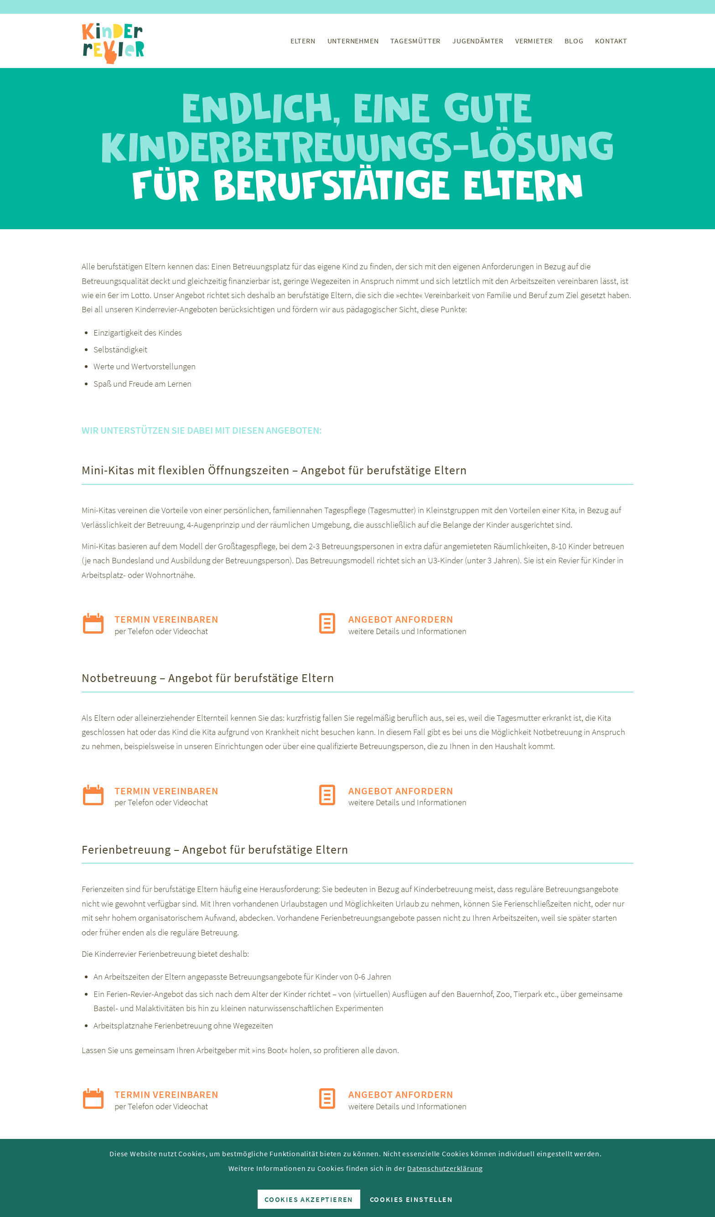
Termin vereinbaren (166, 619)
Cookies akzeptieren (308, 1199)
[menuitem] (303, 40)
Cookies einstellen (411, 1199)
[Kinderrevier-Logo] (113, 40)
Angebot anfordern (400, 619)
